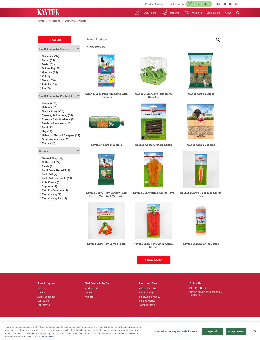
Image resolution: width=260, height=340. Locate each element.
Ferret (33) (48, 60)
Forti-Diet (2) (49, 174)
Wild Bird (197, 12)
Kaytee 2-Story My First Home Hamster (153, 95)
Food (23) (48, 127)
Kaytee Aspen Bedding (200, 144)
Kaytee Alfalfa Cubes (200, 93)
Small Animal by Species (54, 49)
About (228, 12)
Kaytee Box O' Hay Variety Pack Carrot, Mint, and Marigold (106, 194)
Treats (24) (48, 143)
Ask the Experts (147, 304)
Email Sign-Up (175, 3)
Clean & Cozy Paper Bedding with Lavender (106, 95)
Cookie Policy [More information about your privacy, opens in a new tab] (47, 336)
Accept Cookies (236, 331)
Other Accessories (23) (55, 139)
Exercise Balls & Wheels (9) (58, 119)
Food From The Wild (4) (56, 170)
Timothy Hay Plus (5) (54, 198)
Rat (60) (47, 88)
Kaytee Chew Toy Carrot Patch (106, 243)
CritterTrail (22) (51, 162)
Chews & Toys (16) (53, 111)
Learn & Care (213, 12)
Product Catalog (154, 3)
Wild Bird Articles (147, 288)
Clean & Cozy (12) (52, 158)
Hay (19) (47, 131)
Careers (41, 292)
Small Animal (150, 12)
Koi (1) (46, 76)
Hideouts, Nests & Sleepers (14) (61, 135)
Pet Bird (174, 12)
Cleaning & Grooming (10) (57, 115)
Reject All (212, 331)
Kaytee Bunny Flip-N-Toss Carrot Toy (200, 194)
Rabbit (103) (49, 84)
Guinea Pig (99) (51, 68)
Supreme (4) (49, 186)
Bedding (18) (49, 103)
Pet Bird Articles (147, 300)
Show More (153, 260)
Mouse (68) (49, 80)
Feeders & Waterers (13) (56, 123)
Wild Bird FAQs (146, 292)
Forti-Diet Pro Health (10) (57, 178)
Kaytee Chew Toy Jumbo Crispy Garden (153, 245)
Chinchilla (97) (50, 56)
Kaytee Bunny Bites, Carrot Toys (153, 192)
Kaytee (41, 20)
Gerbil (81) (48, 64)
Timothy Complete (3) (55, 190)
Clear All (54, 40)
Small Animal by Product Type (58, 96)
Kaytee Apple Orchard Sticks (153, 144)
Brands (43, 151)
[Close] (254, 330)
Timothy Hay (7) (51, 194)
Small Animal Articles (149, 296)
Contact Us (43, 300)
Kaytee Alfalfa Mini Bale (106, 144)
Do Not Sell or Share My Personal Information (175, 331)
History (41, 288)
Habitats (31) (50, 107)
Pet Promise (43, 304)
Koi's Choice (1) (51, 182)
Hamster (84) (50, 72)
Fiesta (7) (47, 166)
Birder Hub (200, 3)
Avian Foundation (46, 296)
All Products (54, 20)
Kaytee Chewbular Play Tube (201, 243)
